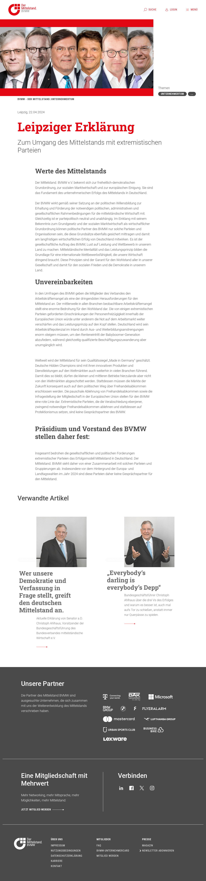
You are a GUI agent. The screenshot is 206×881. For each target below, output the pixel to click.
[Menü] (192, 10)
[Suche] (149, 10)
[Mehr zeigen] (192, 94)
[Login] (171, 10)
